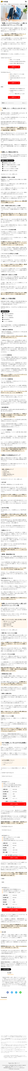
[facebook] (8, 992)
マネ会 (1, 4)
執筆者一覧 (20, 1065)
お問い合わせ (22, 1067)
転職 (5, 4)
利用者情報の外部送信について (9, 1067)
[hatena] (16, 992)
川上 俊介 (9, 972)
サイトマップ (17, 1067)
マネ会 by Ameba (7, 1038)
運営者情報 (12, 1065)
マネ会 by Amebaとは (5, 1065)
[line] (20, 992)
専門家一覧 (16, 1065)
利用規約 (6, 1066)
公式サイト (14, 66)
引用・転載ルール (12, 1066)
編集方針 (24, 1065)
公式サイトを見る (14, 804)
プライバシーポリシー (19, 1066)
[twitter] (12, 992)
